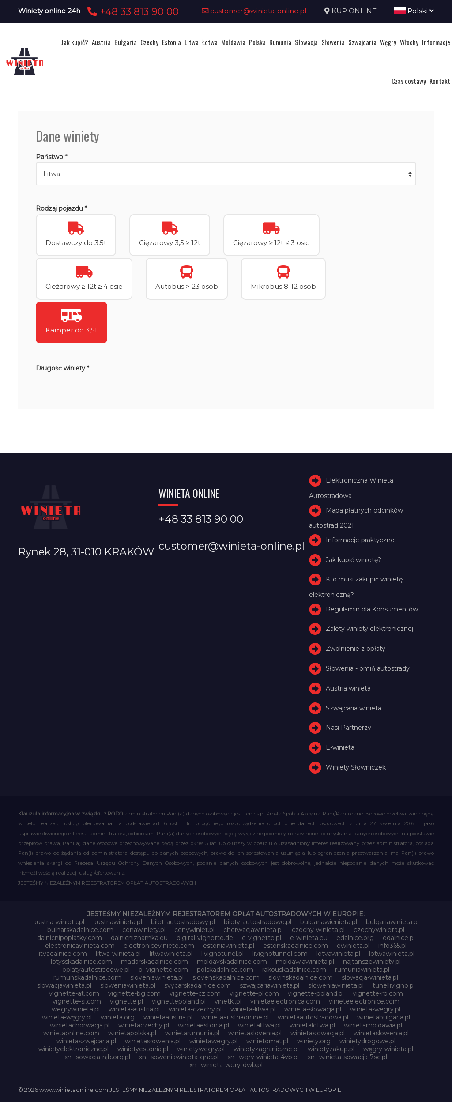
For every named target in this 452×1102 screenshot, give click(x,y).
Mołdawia (233, 42)
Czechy (149, 42)
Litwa (192, 42)
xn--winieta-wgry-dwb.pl (226, 1065)
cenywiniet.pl (194, 930)
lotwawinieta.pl (391, 954)
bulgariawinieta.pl (392, 922)
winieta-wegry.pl (375, 1009)
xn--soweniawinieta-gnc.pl (178, 1057)
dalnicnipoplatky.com (69, 938)
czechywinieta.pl (379, 930)
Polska (257, 42)
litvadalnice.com (62, 954)
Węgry (388, 42)
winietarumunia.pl (192, 1033)
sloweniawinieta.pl (127, 985)
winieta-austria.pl (134, 1009)
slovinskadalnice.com (300, 977)
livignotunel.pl (222, 954)
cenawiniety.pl (144, 930)
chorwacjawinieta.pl (253, 930)
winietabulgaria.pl (383, 1017)
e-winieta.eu (309, 938)
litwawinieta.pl (171, 954)
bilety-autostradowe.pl (257, 922)
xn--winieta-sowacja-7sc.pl (347, 1057)
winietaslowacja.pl (317, 1033)
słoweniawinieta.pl (336, 985)
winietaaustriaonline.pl (235, 1017)
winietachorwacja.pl (79, 1025)
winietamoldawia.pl (373, 1025)
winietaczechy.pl (143, 1025)
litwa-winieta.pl (118, 954)
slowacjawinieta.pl (64, 985)
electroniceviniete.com (159, 946)
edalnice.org (355, 938)
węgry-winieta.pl (388, 1049)
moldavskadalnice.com (232, 962)
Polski (414, 11)
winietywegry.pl (201, 1049)
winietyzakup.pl (331, 1049)
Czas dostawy (409, 81)
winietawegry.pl (213, 1041)
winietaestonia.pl (203, 1025)
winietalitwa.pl (259, 1025)
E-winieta (340, 747)
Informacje (436, 42)
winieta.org (118, 1017)
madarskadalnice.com (154, 962)
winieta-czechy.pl (195, 1009)
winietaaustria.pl (167, 1017)
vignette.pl (126, 1001)
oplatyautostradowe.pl (96, 970)
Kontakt (439, 81)
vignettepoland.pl (179, 1001)
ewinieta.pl (353, 946)
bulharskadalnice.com (80, 930)
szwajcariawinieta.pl (269, 985)
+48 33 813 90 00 (132, 11)
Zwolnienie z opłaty (355, 649)
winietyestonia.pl (142, 1049)
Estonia (171, 42)
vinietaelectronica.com (285, 1001)
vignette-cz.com (195, 993)
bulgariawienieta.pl (328, 922)
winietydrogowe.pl (367, 1041)
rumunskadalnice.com (87, 977)
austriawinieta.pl (117, 922)
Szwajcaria (362, 42)
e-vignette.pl (261, 938)
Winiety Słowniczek (356, 767)
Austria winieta (348, 688)
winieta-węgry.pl (67, 1017)
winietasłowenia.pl (153, 1041)
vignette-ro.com (378, 993)
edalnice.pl (399, 938)
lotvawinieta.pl (338, 954)
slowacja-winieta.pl (370, 977)
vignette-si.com (77, 1001)
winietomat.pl (267, 1041)
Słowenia (333, 42)
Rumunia (280, 42)
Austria (101, 42)
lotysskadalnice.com (81, 962)
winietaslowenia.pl (381, 1033)
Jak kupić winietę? (353, 560)
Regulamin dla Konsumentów (372, 609)
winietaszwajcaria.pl (86, 1041)
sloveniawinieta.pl (157, 977)
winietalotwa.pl (312, 1025)
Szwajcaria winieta (353, 708)
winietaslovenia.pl (255, 1033)
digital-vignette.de (205, 938)
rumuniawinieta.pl (362, 970)
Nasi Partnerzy (348, 728)
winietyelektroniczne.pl (73, 1049)
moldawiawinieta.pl (305, 962)
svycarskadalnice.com (197, 985)
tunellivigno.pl (394, 985)
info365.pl (392, 946)
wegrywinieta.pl (76, 1009)
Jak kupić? (74, 42)
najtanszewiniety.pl (372, 962)
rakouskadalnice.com (294, 970)
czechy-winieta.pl (318, 930)
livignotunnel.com (280, 954)
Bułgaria (125, 42)
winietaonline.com (71, 1033)
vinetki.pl (228, 1001)
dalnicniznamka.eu (139, 938)
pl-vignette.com (163, 970)
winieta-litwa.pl (252, 1009)
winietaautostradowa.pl (313, 1017)
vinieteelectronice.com (364, 1001)
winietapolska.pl (132, 1033)
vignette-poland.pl (316, 993)
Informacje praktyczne (360, 540)
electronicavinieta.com (80, 946)
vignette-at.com (74, 993)
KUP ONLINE (354, 11)
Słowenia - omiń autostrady (368, 668)
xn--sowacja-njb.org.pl (97, 1057)
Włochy (409, 42)
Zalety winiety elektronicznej (369, 629)
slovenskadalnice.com (226, 977)
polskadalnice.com (225, 970)
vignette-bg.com (134, 993)
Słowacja (306, 42)
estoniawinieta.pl (228, 946)
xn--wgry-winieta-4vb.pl (263, 1057)
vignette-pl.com (254, 993)
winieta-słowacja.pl (312, 1009)
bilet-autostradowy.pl (183, 922)
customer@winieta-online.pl (254, 11)
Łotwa (210, 42)
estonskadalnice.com (295, 946)
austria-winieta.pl (58, 922)
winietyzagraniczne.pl (266, 1049)
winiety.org (314, 1041)
